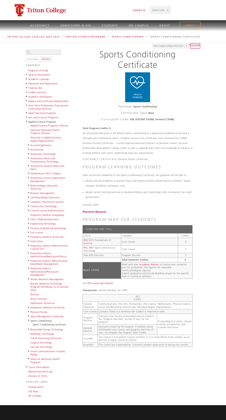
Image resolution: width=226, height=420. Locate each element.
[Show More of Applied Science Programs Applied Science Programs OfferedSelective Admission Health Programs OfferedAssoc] (26, 121)
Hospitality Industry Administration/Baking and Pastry (48, 255)
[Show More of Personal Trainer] (29, 311)
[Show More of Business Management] (29, 193)
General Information (39, 74)
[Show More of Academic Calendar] (26, 79)
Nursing (34, 294)
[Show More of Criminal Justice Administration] (29, 210)
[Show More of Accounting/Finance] (29, 145)
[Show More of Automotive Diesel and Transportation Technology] (29, 158)
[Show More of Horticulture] (29, 241)
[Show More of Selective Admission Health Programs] (29, 358)
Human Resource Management (47, 279)
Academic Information (40, 96)
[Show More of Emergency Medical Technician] (29, 236)
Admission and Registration (42, 83)
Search (46, 59)
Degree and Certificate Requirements (48, 101)
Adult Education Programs (42, 113)
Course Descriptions (39, 367)
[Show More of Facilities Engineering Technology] (29, 228)
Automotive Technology (43, 154)
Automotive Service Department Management (47, 179)
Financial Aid (35, 87)
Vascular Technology (41, 346)
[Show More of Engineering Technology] (29, 223)
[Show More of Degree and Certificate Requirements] (26, 101)
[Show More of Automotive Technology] (29, 153)
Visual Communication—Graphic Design (47, 353)
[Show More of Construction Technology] (29, 206)
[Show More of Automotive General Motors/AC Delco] (29, 165)
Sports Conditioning (128, 36)
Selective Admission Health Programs (45, 361)
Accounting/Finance (41, 145)
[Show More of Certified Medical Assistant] (29, 197)
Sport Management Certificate (47, 316)
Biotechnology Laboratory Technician (44, 187)
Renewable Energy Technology (46, 329)
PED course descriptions (100, 283)
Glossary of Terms (37, 375)
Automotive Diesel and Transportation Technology (44, 160)
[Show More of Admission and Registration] (26, 83)
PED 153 (87, 240)
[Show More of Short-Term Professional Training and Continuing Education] (26, 105)
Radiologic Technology (42, 333)
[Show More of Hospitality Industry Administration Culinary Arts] (29, 245)
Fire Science (36, 232)
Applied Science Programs (86, 36)
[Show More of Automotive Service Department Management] (29, 177)
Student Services (37, 92)
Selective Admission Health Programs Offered (45, 132)
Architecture (37, 149)
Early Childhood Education (44, 219)
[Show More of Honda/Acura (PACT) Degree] (29, 173)
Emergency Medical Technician (47, 236)
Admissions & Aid (75, 25)
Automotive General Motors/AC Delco (47, 167)
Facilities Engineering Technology (48, 228)
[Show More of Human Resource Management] (29, 279)
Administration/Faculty (40, 371)
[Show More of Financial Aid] (26, 87)
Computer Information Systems (47, 201)
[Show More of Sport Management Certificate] (29, 316)
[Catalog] (171, 46)
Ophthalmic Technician (42, 303)
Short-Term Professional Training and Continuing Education (48, 107)
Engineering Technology (43, 223)
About (164, 25)
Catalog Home (36, 387)
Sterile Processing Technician (46, 338)
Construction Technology (43, 206)
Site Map (33, 391)
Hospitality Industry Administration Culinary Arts (49, 247)
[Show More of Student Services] (26, 92)
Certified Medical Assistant (45, 197)
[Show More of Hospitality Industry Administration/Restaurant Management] (29, 268)
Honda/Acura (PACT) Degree (45, 173)
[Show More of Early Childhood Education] (29, 219)
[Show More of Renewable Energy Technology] (29, 329)
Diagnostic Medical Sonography (47, 214)
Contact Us (139, 10)
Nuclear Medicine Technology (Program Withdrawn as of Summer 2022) (49, 286)
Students (110, 25)
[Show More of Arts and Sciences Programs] (26, 117)
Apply (190, 25)
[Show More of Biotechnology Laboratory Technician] (29, 185)
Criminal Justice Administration (47, 210)
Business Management (42, 193)
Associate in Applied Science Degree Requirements (45, 139)
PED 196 (87, 247)
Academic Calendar (38, 79)
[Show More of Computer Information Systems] (29, 201)
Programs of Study (38, 70)
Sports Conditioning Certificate (49, 324)
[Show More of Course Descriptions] (26, 367)
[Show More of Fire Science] (29, 232)
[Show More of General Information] (26, 74)
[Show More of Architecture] (29, 149)
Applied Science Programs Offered (49, 125)
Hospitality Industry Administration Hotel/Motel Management (49, 262)
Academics (40, 25)
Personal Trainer (39, 312)
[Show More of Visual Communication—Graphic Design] (29, 351)
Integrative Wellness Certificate (47, 307)
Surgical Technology (41, 342)
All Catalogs (34, 395)
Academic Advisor (149, 264)
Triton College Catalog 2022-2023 (33, 36)
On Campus (139, 25)
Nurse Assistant (38, 298)
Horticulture (36, 241)
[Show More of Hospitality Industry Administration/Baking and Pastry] (29, 253)
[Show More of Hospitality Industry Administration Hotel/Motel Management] (29, 260)
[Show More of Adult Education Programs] (26, 113)
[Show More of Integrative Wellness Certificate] (29, 307)
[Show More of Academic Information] (26, 96)
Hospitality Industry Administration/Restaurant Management (44, 271)
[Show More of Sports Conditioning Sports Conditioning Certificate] (29, 320)
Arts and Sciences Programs (43, 117)
